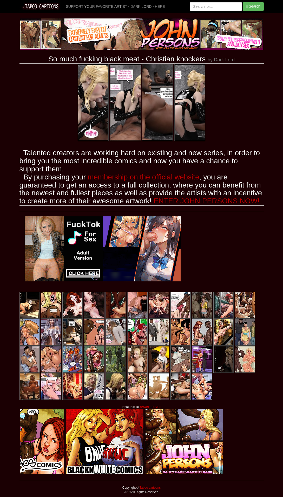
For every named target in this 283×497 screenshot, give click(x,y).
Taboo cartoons (150, 487)
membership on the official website (143, 177)
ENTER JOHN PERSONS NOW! (207, 201)
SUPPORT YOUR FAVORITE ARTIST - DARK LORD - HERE (115, 6)
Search (253, 6)
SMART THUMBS (150, 407)
